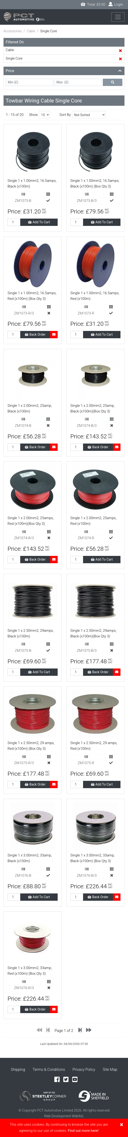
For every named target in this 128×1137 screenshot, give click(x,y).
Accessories (13, 31)
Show (33, 115)
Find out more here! (83, 1131)
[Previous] (39, 1031)
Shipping (18, 1069)
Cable (31, 31)
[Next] (88, 1031)
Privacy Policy (83, 1069)
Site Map (110, 1069)
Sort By (65, 115)
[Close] (121, 1124)
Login (115, 4)
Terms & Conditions (49, 1069)
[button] (64, 71)
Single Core (14, 59)
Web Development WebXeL (64, 1116)
